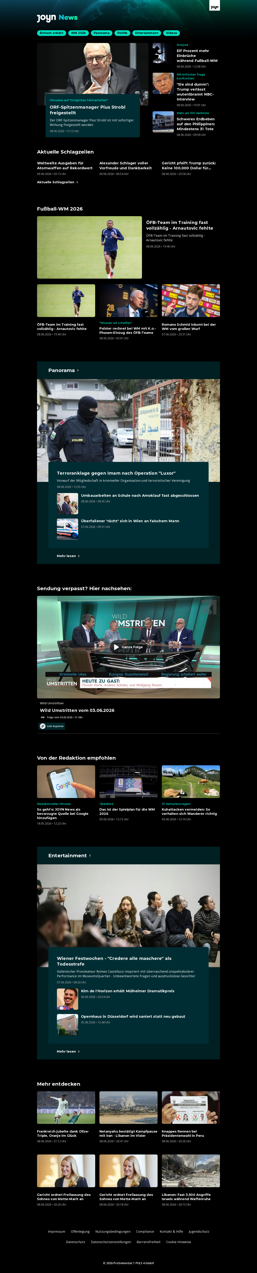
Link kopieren (52, 726)
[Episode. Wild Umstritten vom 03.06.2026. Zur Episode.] (128, 657)
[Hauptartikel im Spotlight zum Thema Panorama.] (63, 370)
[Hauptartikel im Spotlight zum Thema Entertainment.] (69, 855)
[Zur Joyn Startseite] (214, 5)
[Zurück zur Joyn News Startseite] (57, 19)
